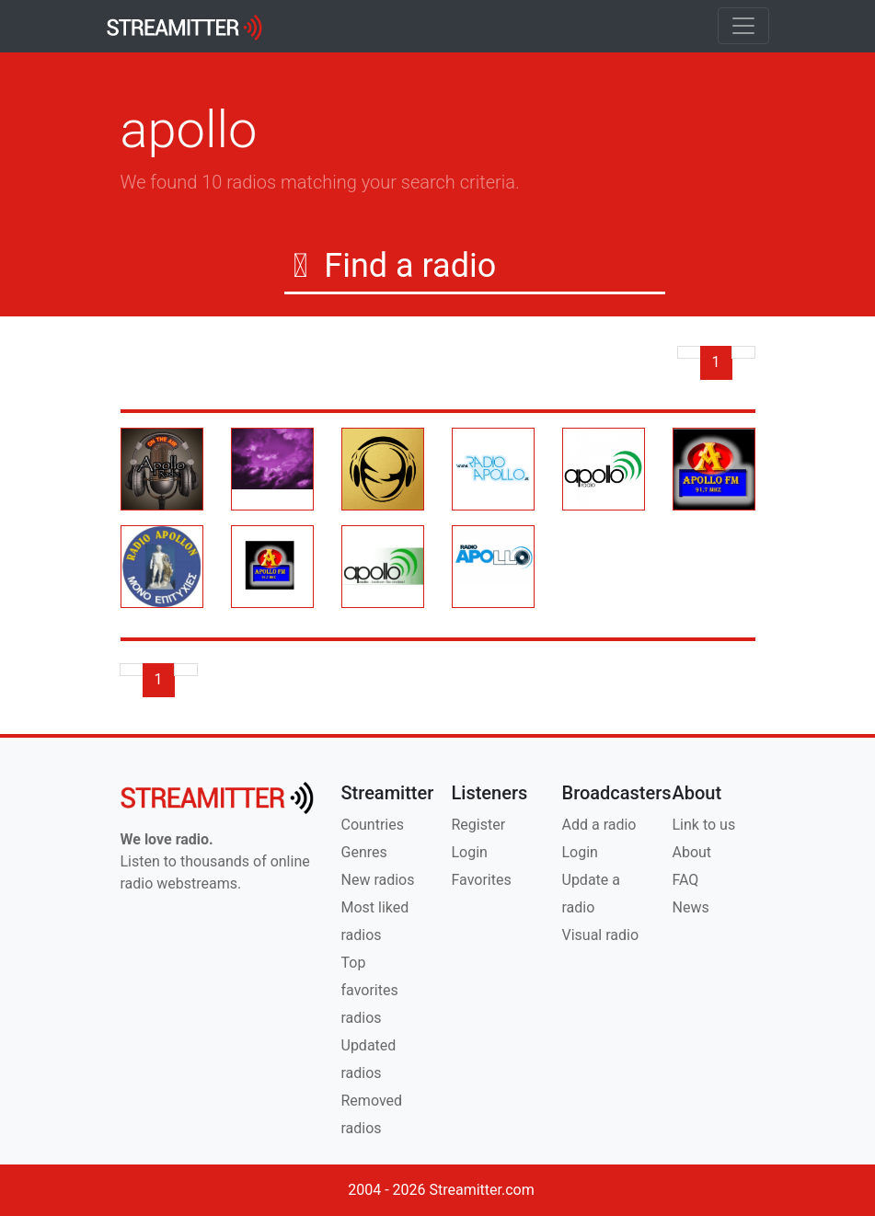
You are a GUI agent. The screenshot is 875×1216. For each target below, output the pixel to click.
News (691, 907)
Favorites (482, 880)
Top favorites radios (369, 990)
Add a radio (599, 824)
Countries (372, 824)
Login (470, 852)
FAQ (686, 880)
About (692, 852)
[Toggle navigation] (743, 25)
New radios (378, 880)
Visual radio (600, 935)
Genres (364, 852)
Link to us (704, 824)
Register (479, 824)
